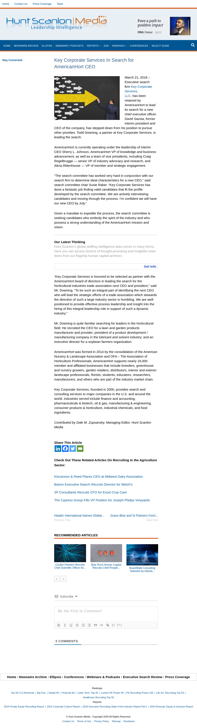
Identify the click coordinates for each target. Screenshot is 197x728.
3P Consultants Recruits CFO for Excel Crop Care (90, 492)
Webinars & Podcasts (103, 677)
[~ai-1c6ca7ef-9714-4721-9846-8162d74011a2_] (162, 19)
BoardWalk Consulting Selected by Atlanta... (142, 570)
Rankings (118, 45)
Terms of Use (84, 721)
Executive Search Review (142, 677)
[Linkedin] (58, 448)
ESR (106, 45)
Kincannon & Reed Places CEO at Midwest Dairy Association (98, 476)
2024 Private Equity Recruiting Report (24, 706)
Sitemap (116, 721)
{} (113, 624)
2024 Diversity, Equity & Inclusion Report (171, 706)
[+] (119, 624)
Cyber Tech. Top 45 (87, 692)
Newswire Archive (26, 45)
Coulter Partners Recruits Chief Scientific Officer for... (70, 566)
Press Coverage (42, 3)
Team (60, 3)
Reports (92, 45)
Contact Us (20, 3)
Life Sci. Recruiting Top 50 (170, 692)
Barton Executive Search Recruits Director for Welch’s (93, 484)
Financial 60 (68, 692)
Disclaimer (129, 721)
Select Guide (160, 45)
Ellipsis (47, 45)
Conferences (139, 45)
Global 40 (53, 692)
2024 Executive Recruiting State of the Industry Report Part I (115, 706)
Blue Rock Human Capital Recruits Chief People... (106, 566)
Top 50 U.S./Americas (22, 692)
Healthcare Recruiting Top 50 (98, 697)
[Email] (80, 448)
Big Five (41, 692)
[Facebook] (65, 448)
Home (5, 3)
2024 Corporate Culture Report (63, 706)
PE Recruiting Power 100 (139, 692)
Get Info (150, 266)
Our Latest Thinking (69, 242)
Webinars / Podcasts (69, 45)
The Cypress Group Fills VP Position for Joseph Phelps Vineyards (102, 500)
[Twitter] (72, 448)
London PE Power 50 (112, 692)
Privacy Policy (101, 721)
